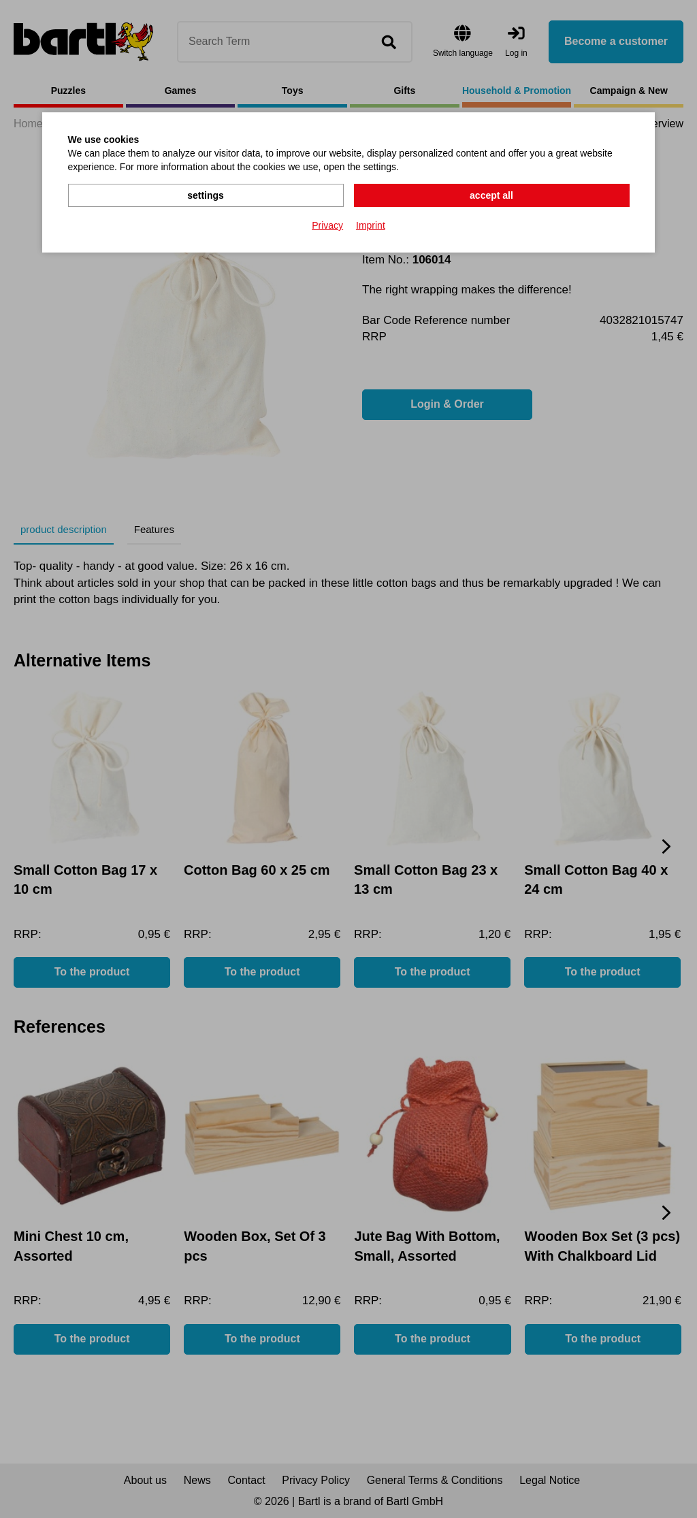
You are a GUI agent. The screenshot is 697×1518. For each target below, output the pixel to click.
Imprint (370, 225)
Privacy (327, 225)
